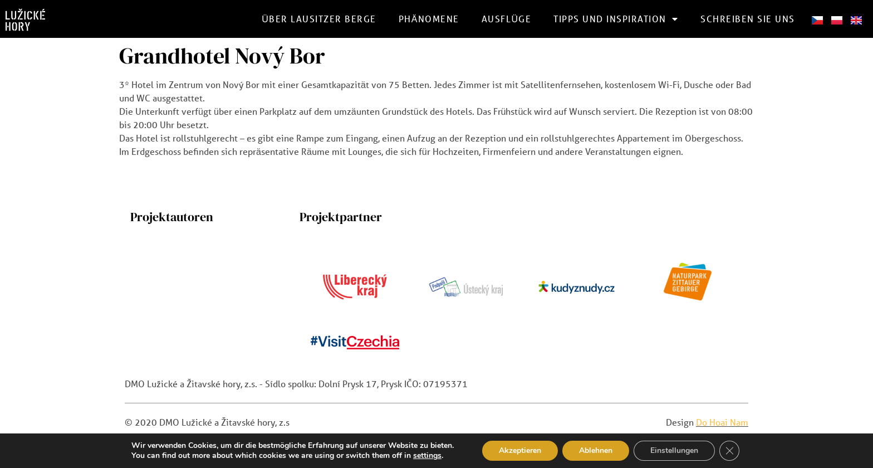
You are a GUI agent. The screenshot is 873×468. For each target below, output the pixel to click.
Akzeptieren (520, 450)
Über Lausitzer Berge (319, 19)
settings (427, 456)
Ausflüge (507, 19)
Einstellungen (674, 450)
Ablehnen (595, 450)
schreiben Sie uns (747, 19)
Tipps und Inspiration (615, 19)
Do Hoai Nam (722, 422)
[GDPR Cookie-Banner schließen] (729, 451)
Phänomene (429, 19)
